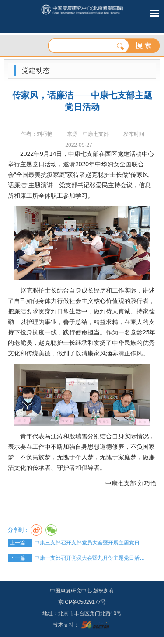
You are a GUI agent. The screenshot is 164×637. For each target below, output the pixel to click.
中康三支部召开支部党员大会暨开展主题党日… (90, 543)
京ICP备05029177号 (82, 602)
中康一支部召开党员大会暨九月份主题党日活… (90, 558)
